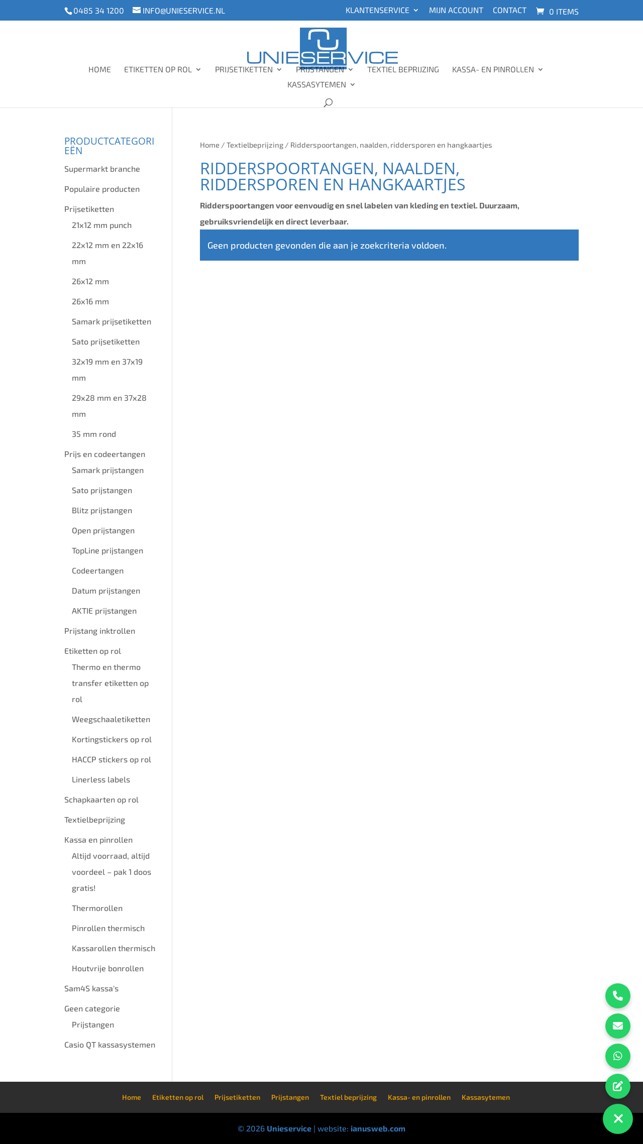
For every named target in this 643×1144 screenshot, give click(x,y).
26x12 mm (90, 281)
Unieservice (289, 1128)
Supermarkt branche (102, 168)
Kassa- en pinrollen (493, 70)
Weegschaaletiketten (111, 719)
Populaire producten (102, 188)
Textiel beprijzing (403, 70)
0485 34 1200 (98, 10)
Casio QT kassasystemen (109, 1044)
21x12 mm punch (102, 225)
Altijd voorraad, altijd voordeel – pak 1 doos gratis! (111, 871)
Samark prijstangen (108, 470)
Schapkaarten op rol (101, 799)
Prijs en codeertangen (104, 454)
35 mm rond (94, 433)
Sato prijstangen (102, 490)
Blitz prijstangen (102, 510)
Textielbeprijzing (255, 144)
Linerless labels (101, 779)
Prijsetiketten (244, 70)
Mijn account (456, 10)
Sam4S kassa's (91, 988)
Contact (509, 10)
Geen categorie (92, 1008)
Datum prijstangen (106, 590)
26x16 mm (90, 301)
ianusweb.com (378, 1128)
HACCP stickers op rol (111, 759)
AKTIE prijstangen (104, 610)
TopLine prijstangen (107, 550)
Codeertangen (98, 570)
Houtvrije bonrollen (108, 968)
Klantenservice (377, 10)
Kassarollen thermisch (113, 948)
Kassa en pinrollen (98, 839)
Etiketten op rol (158, 70)
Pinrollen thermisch (108, 928)
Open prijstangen (103, 530)
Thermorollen (97, 907)
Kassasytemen (316, 85)
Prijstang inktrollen (99, 630)
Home (99, 70)
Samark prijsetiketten (111, 321)
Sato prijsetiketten (106, 341)
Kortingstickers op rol (112, 739)
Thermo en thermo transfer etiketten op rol (110, 683)
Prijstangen (320, 70)
